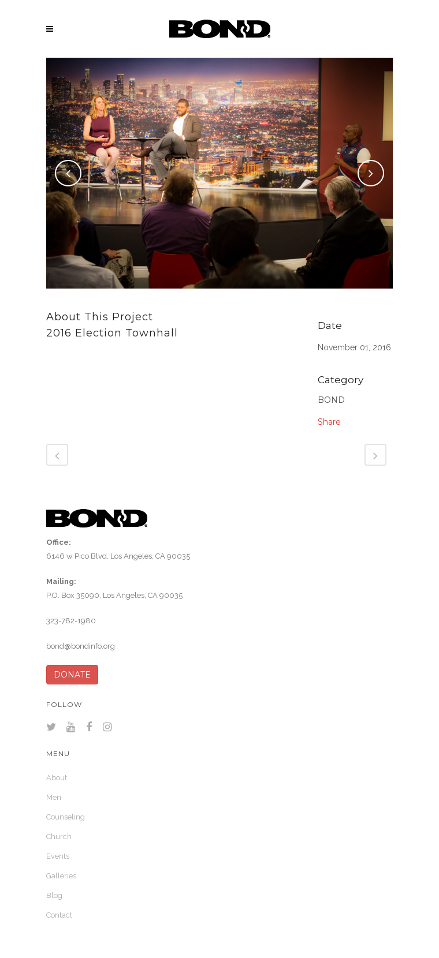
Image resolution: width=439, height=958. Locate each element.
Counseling (65, 817)
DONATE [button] (72, 674)
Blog (54, 895)
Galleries (61, 875)
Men (53, 797)
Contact (59, 915)
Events (57, 856)
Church (59, 836)
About (56, 777)
